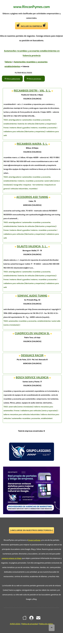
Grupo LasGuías (34, 540)
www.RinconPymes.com (31, 7)
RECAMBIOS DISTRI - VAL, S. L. (32, 90)
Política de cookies (46, 624)
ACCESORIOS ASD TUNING (32, 197)
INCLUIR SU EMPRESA (31, 25)
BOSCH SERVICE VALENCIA (32, 377)
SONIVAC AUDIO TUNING (32, 295)
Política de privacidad (30, 624)
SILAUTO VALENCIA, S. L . (32, 246)
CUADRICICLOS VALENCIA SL (32, 333)
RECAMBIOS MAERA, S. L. (32, 144)
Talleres (8, 62)
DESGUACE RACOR (32, 355)
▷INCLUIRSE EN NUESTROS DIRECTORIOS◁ (31, 530)
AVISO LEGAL (15, 624)
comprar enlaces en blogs (12, 558)
